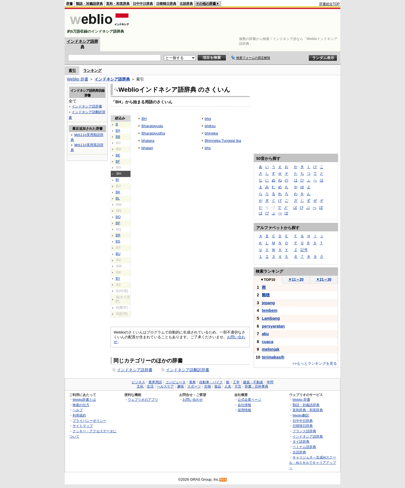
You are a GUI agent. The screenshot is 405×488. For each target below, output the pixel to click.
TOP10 (267, 279)
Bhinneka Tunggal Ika (223, 140)
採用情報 (244, 410)
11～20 (296, 279)
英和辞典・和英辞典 (307, 410)
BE (118, 155)
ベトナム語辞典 (304, 447)
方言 (238, 386)
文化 (140, 386)
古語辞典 (186, 3)
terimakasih (273, 357)
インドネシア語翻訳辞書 (187, 370)
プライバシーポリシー (89, 420)
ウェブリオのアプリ (143, 399)
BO (118, 217)
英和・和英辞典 (118, 3)
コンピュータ (175, 382)
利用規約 (79, 415)
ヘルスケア (165, 386)
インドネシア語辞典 (112, 79)
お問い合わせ (193, 399)
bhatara (147, 140)
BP (118, 223)
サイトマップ (83, 425)
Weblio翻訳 (300, 415)
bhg (208, 119)
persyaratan (273, 326)
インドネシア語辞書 (134, 370)
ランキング (92, 70)
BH (144, 119)
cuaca (267, 341)
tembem (269, 310)
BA (118, 131)
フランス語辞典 (304, 431)
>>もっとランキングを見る (314, 363)
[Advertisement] (237, 23)
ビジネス (138, 382)
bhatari (147, 148)
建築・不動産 (253, 382)
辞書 (69, 3)
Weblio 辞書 (77, 79)
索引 (72, 70)
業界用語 (155, 382)
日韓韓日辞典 (166, 3)
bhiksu (210, 126)
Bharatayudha (153, 133)
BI (117, 180)
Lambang (271, 318)
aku (265, 334)
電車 (192, 382)
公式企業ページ (249, 399)
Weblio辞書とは (84, 399)
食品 (217, 386)
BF (118, 162)
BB (118, 137)
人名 (227, 386)
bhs (208, 148)
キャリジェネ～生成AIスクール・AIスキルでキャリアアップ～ (312, 462)
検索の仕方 (81, 405)
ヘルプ (78, 410)
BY (118, 279)
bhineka (211, 133)
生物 (207, 386)
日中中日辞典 (143, 3)
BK (118, 192)
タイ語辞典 (300, 441)
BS (118, 241)
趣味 (180, 386)
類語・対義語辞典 (89, 3)
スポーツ (194, 386)
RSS (223, 479)
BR (118, 235)
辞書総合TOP (329, 4)
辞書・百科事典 (256, 386)
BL (118, 198)
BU (118, 254)
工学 (236, 382)
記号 (304, 250)
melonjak (270, 349)
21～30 (324, 279)
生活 (150, 386)
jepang (268, 303)
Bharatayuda (152, 126)
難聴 (266, 295)
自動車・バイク (211, 382)
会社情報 (244, 405)
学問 (270, 382)
